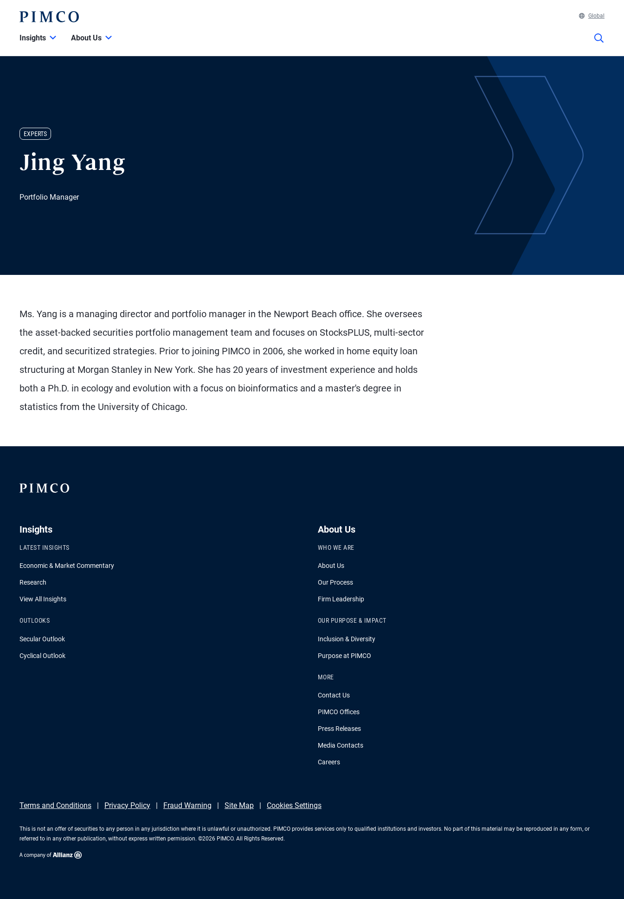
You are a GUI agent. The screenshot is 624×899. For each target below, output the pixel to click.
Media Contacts (340, 745)
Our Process (335, 582)
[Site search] (599, 44)
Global (592, 16)
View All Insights (42, 599)
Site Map (239, 805)
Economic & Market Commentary (66, 565)
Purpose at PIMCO (344, 655)
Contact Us (334, 695)
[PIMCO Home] (49, 16)
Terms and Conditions (55, 805)
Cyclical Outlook (42, 655)
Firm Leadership (341, 599)
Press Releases (339, 728)
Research (32, 582)
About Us (331, 565)
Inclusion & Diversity (346, 639)
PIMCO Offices (339, 712)
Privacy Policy (127, 805)
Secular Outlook (42, 639)
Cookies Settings (294, 805)
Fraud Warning (187, 805)
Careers (329, 762)
